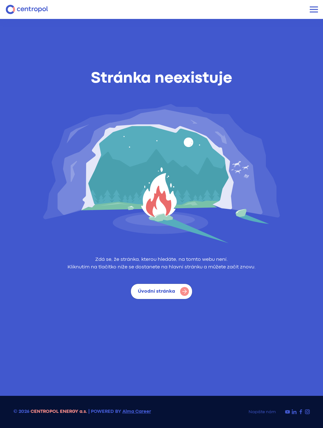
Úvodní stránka (163, 291)
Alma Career (136, 412)
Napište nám (262, 412)
